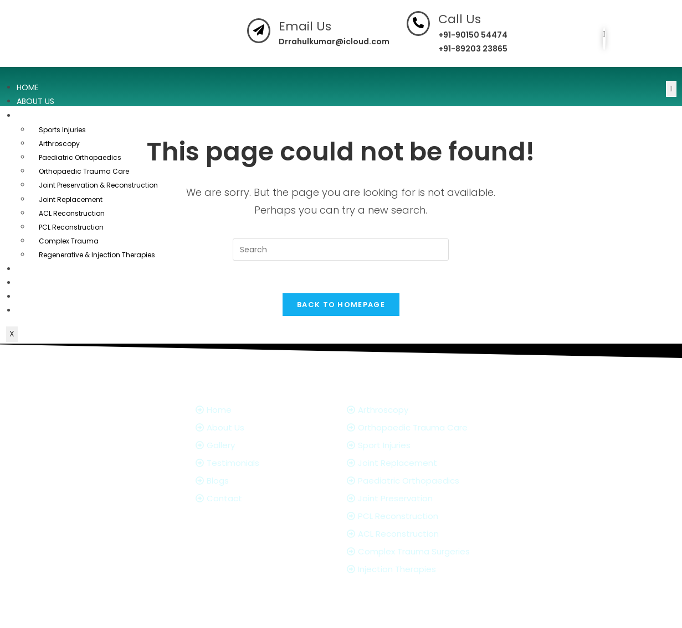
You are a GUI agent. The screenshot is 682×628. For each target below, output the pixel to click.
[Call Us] (418, 23)
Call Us (459, 19)
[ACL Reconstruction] (425, 534)
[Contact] (266, 499)
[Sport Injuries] (425, 446)
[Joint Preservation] (425, 499)
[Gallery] (266, 446)
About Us (35, 101)
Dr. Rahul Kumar (279, 614)
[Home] (266, 410)
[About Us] (266, 428)
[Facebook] (604, 38)
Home (28, 87)
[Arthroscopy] (425, 410)
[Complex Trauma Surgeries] (425, 552)
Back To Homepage (341, 305)
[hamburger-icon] (671, 89)
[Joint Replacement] (425, 463)
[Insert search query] (341, 249)
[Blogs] (266, 481)
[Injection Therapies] (425, 570)
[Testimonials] (266, 463)
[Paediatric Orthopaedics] (425, 481)
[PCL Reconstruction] (425, 517)
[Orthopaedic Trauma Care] (425, 428)
